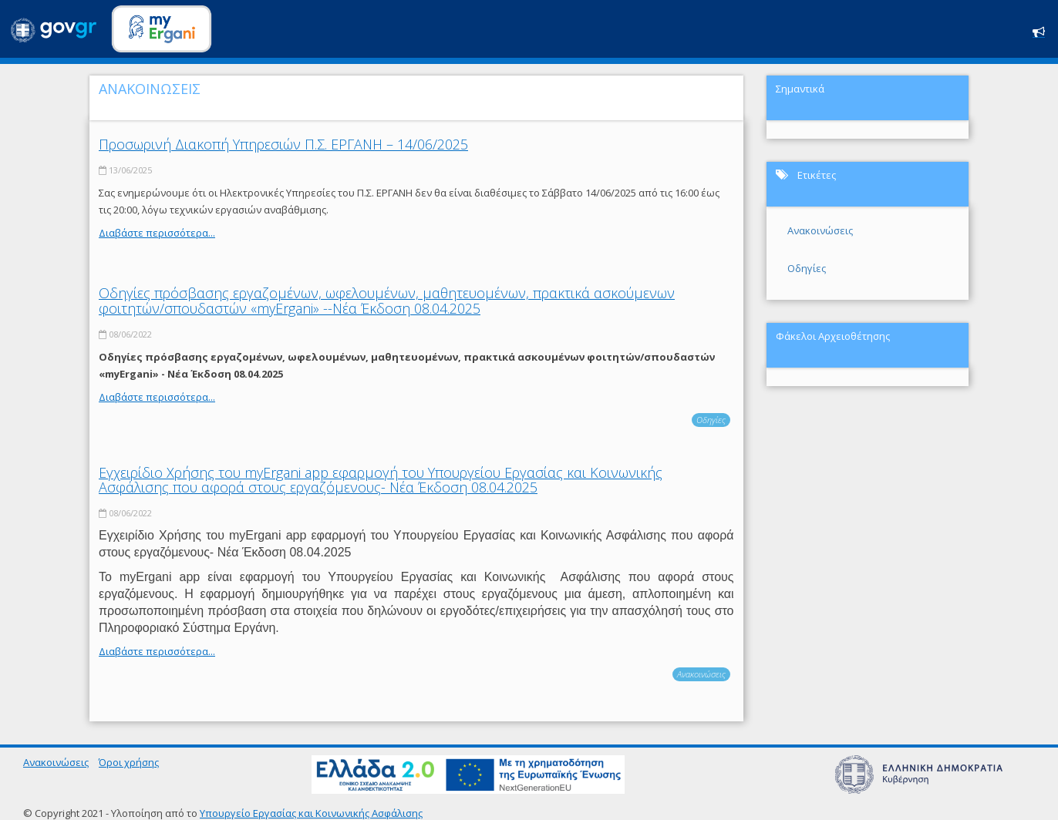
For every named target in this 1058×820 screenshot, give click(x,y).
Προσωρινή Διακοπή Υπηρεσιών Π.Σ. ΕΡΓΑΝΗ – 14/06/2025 (283, 144)
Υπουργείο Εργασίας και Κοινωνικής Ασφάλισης (311, 813)
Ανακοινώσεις (701, 674)
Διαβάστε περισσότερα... (157, 233)
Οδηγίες (711, 419)
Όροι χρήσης (129, 762)
